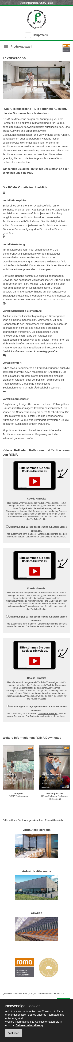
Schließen (13, 1033)
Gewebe (36, 913)
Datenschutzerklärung (48, 534)
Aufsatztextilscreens (36, 871)
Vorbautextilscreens (36, 830)
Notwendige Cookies (22, 1006)
